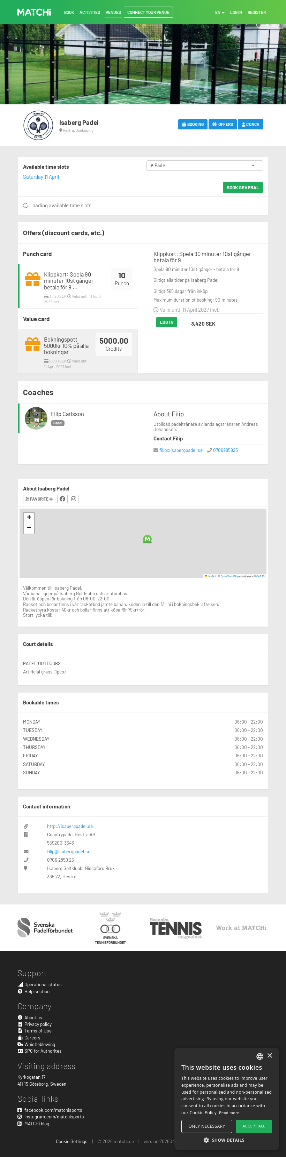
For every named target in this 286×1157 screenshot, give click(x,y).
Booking (193, 124)
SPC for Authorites (39, 1051)
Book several (243, 187)
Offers (222, 124)
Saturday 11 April (41, 177)
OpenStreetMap (230, 576)
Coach (250, 124)
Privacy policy (34, 1024)
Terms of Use (34, 1031)
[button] (147, 539)
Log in (166, 322)
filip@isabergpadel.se (181, 450)
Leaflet (210, 576)
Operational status (39, 984)
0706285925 (225, 450)
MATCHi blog (33, 1123)
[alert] (226, 1099)
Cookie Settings (72, 1141)
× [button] (269, 1056)
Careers (28, 1037)
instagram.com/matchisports (50, 1116)
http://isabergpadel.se (70, 826)
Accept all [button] (254, 1125)
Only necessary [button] (207, 1126)
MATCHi (34, 12)
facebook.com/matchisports (49, 1110)
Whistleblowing (36, 1044)
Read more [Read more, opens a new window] (229, 1112)
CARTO (260, 576)
